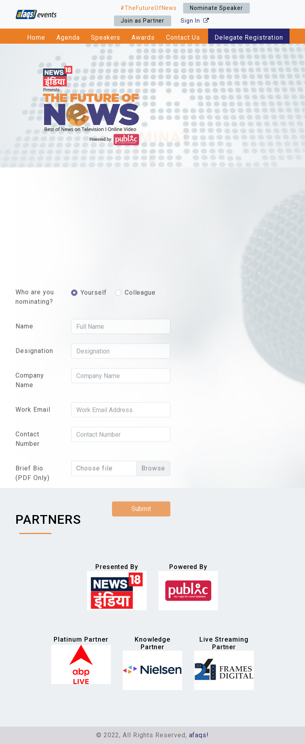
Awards (143, 37)
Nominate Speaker (216, 8)
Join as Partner (142, 20)
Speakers (106, 37)
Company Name (29, 447)
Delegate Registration (248, 37)
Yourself (94, 359)
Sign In (195, 20)
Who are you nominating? (34, 363)
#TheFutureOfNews (148, 8)
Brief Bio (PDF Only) (32, 539)
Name (24, 393)
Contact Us (183, 37)
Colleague (140, 359)
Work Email (32, 476)
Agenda (68, 37)
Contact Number (27, 505)
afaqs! (199, 735)
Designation (34, 417)
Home (36, 37)
